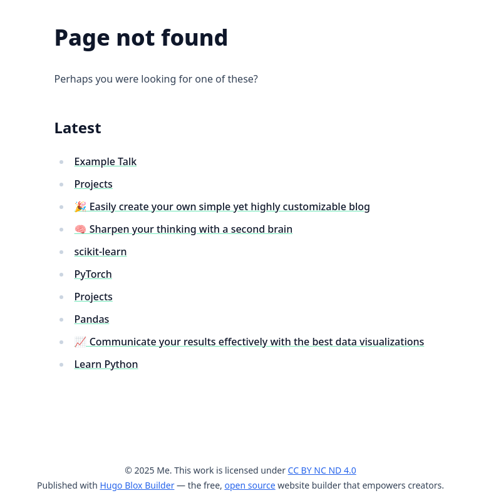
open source (249, 485)
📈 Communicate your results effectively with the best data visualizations (250, 341)
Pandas (92, 319)
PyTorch (93, 274)
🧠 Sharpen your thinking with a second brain (184, 229)
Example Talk (106, 161)
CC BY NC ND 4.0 (322, 470)
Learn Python (106, 364)
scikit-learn (101, 251)
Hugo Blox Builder (137, 485)
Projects (94, 184)
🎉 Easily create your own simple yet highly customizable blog (222, 206)
